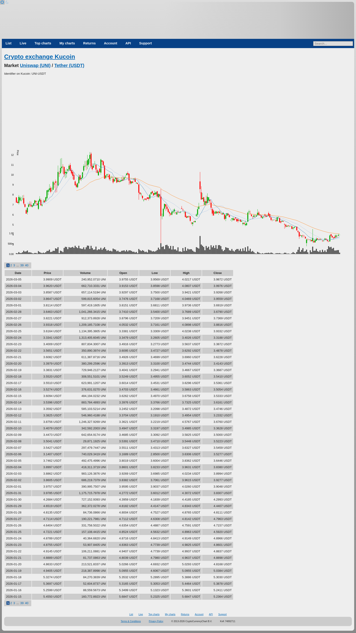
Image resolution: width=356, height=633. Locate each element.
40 (26, 265)
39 (22, 265)
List (8, 43)
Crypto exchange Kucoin (39, 56)
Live (23, 43)
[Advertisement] (178, 110)
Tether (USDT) (69, 65)
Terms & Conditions (131, 621)
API (128, 43)
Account (110, 43)
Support (145, 43)
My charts (67, 43)
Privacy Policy (156, 621)
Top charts (42, 43)
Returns (89, 43)
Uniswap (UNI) (35, 65)
